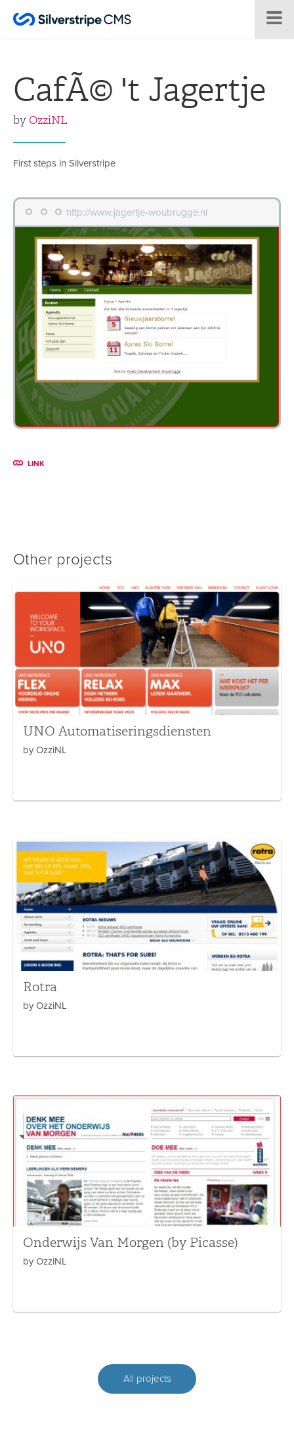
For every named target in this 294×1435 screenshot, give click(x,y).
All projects (147, 1379)
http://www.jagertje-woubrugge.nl (136, 212)
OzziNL (48, 120)
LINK (29, 463)
